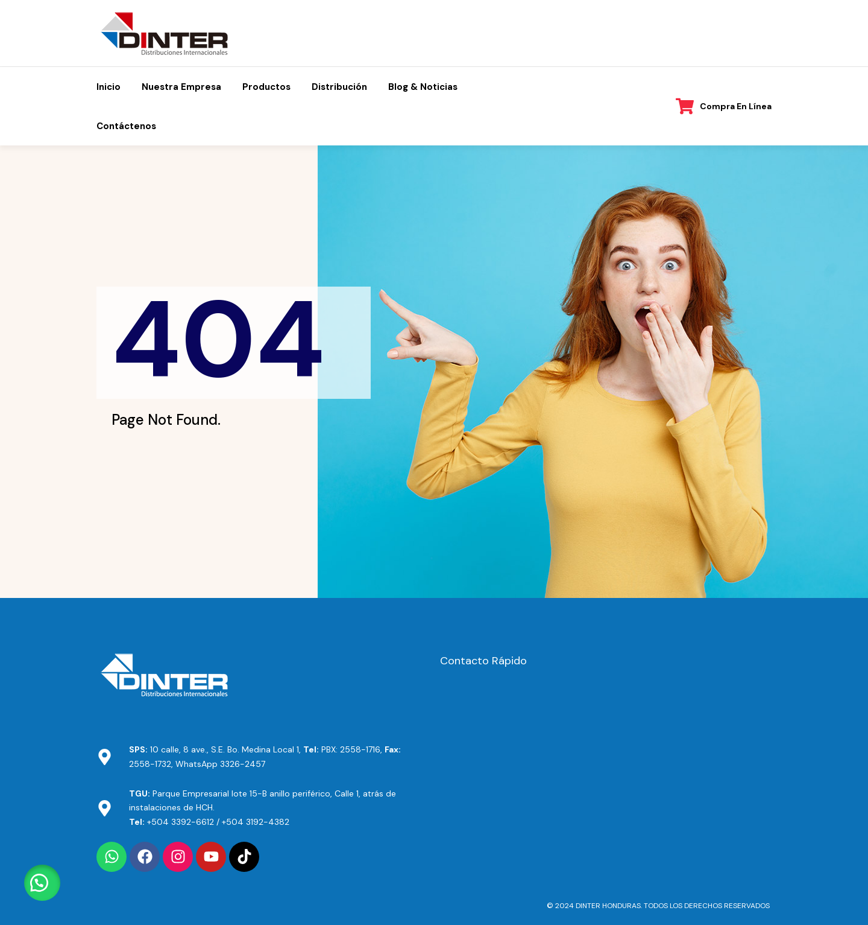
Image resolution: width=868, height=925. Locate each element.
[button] (42, 883)
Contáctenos (126, 126)
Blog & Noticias (423, 87)
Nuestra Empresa (181, 87)
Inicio (108, 87)
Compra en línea (736, 106)
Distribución (339, 87)
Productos (266, 87)
